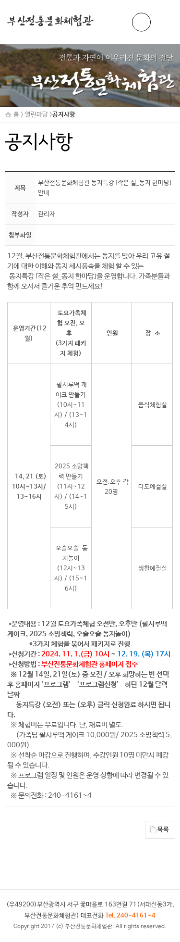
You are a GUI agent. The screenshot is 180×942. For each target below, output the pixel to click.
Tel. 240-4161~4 (130, 915)
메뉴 (163, 22)
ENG (141, 22)
